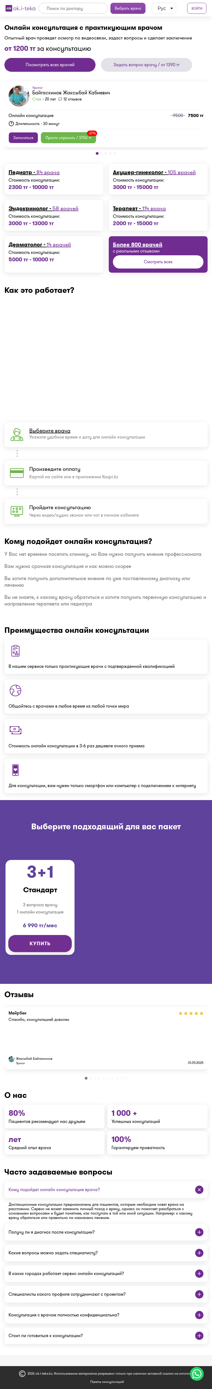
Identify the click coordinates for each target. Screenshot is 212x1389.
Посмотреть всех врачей (50, 65)
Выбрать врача (128, 8)
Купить (40, 943)
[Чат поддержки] (197, 1374)
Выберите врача (49, 430)
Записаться (23, 137)
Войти (197, 8)
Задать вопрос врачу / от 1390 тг (146, 65)
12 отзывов (72, 99)
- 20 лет (44, 99)
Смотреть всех (158, 262)
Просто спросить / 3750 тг (71, 136)
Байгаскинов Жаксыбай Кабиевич (71, 92)
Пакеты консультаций (107, 1381)
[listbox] (164, 8)
